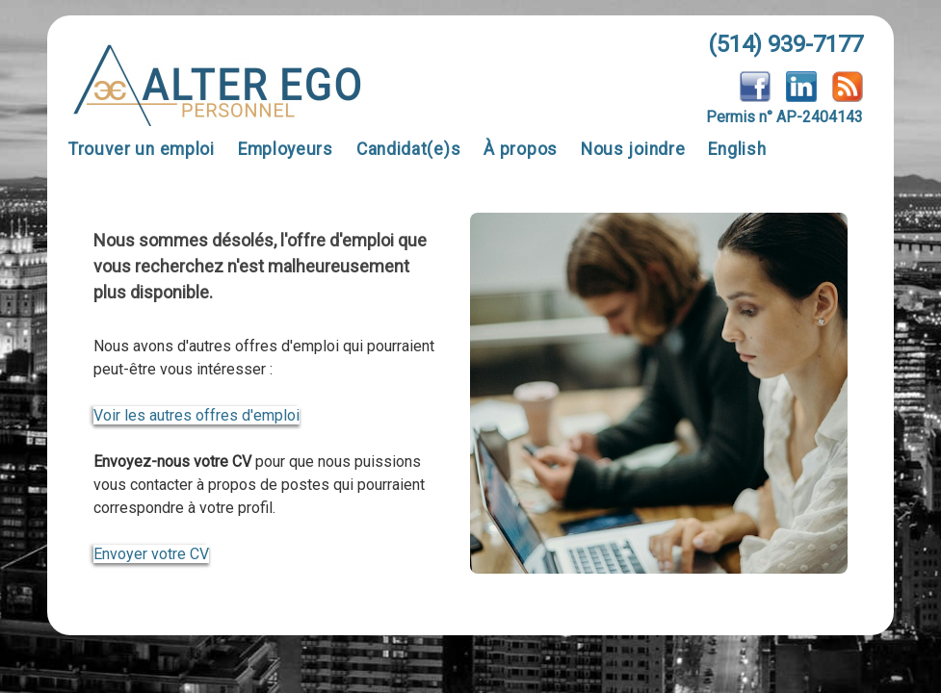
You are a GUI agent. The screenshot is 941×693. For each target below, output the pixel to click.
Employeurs (285, 149)
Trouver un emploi (141, 149)
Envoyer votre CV (151, 554)
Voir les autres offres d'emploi (196, 415)
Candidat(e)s (408, 149)
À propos (521, 149)
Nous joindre (633, 149)
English (737, 149)
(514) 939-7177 (785, 44)
